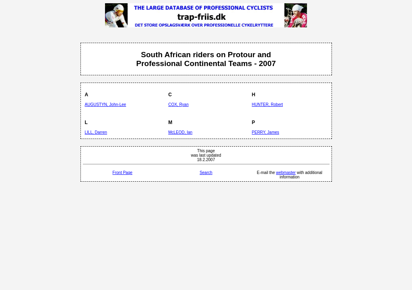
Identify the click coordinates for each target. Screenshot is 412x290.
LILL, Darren (96, 132)
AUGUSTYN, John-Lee (105, 104)
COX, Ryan (178, 104)
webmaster (286, 172)
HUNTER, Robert (267, 104)
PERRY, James (265, 132)
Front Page (122, 172)
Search (206, 172)
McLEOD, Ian (180, 132)
